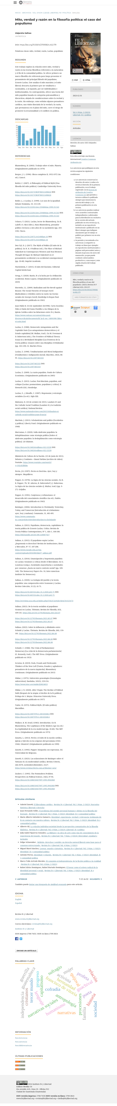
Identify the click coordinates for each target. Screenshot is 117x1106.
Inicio (18, 13)
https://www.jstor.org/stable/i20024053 (31, 684)
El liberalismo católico (43, 804)
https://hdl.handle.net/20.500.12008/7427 (32, 534)
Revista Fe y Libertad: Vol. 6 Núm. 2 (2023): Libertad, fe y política (56, 829)
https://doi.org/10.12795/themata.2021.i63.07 (41, 613)
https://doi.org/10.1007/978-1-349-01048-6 (32, 714)
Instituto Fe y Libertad (24, 929)
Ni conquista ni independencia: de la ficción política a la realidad (73, 861)
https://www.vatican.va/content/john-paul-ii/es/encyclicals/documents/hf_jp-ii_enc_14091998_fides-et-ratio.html (38, 318)
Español (18, 903)
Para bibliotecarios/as (23, 1045)
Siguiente (95, 879)
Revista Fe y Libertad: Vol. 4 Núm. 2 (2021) (59, 845)
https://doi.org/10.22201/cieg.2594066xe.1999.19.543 (37, 207)
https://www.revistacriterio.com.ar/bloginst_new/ (35, 768)
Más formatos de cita (85, 297)
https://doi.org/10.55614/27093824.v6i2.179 (38, 45)
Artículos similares (25, 799)
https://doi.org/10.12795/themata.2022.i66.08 (38, 633)
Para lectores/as (21, 1038)
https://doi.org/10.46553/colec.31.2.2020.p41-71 (35, 592)
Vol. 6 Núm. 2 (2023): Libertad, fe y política (52, 13)
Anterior (22, 879)
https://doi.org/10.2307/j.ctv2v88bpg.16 (31, 236)
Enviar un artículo (26, 951)
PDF (76, 80)
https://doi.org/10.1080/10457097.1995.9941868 (35, 780)
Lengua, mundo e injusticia (51, 848)
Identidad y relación (43, 855)
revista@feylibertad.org (42, 924)
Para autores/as (21, 1042)
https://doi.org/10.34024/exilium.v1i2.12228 (33, 447)
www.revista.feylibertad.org (27, 919)
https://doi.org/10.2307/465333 (31, 358)
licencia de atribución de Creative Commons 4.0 (86, 192)
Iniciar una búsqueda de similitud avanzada (48, 884)
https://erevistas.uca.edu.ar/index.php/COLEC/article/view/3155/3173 (44, 601)
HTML (87, 80)
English (18, 899)
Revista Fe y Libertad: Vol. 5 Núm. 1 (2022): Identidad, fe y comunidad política (62, 814)
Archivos (26, 13)
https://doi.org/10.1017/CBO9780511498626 (33, 192)
